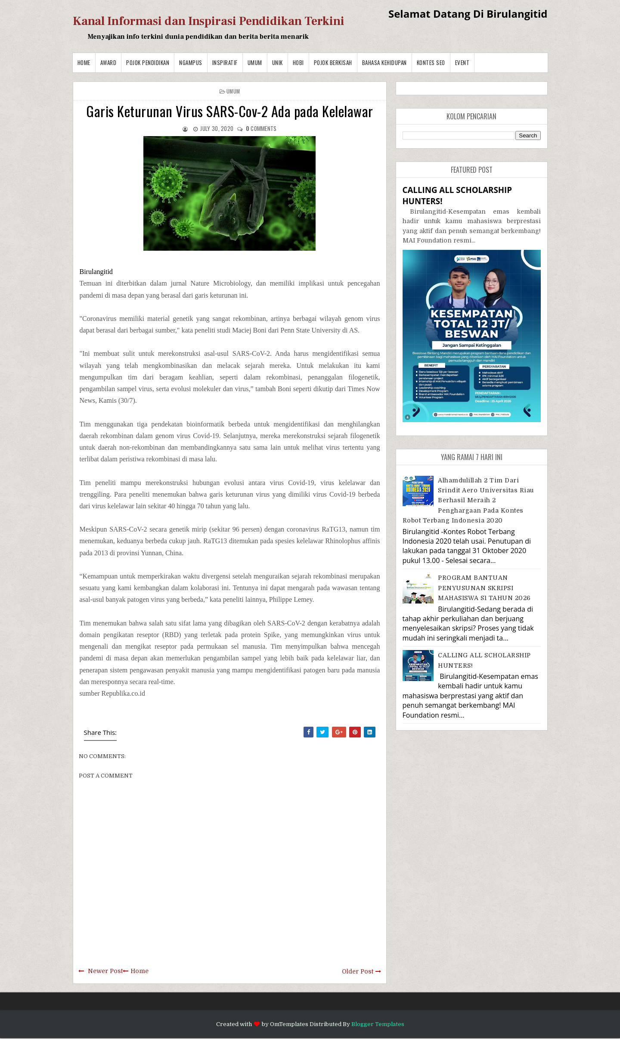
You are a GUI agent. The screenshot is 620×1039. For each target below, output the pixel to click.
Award (108, 62)
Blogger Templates (377, 1024)
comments (261, 128)
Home (84, 62)
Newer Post (105, 970)
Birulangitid (96, 271)
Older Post (357, 971)
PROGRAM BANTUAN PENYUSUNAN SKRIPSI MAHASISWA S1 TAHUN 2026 (484, 587)
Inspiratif (225, 62)
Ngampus (190, 62)
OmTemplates (289, 1024)
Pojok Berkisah (333, 62)
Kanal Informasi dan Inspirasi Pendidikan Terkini (208, 21)
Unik (277, 62)
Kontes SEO (431, 62)
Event (462, 62)
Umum (255, 62)
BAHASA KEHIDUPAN (384, 62)
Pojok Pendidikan (147, 62)
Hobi (298, 62)
